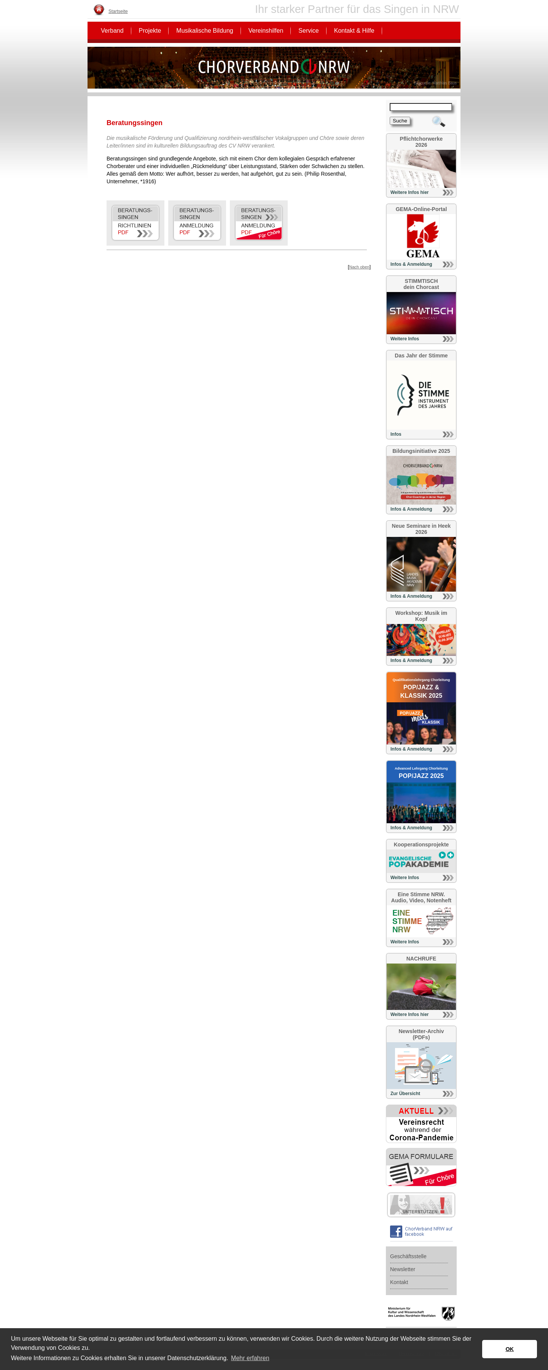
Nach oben (359, 267)
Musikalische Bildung (204, 30)
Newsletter (402, 1269)
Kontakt (399, 1282)
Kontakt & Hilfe (354, 30)
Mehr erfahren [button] (250, 1358)
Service (308, 30)
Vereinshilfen (266, 30)
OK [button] (509, 1349)
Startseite (118, 11)
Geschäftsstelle (408, 1256)
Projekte (150, 30)
